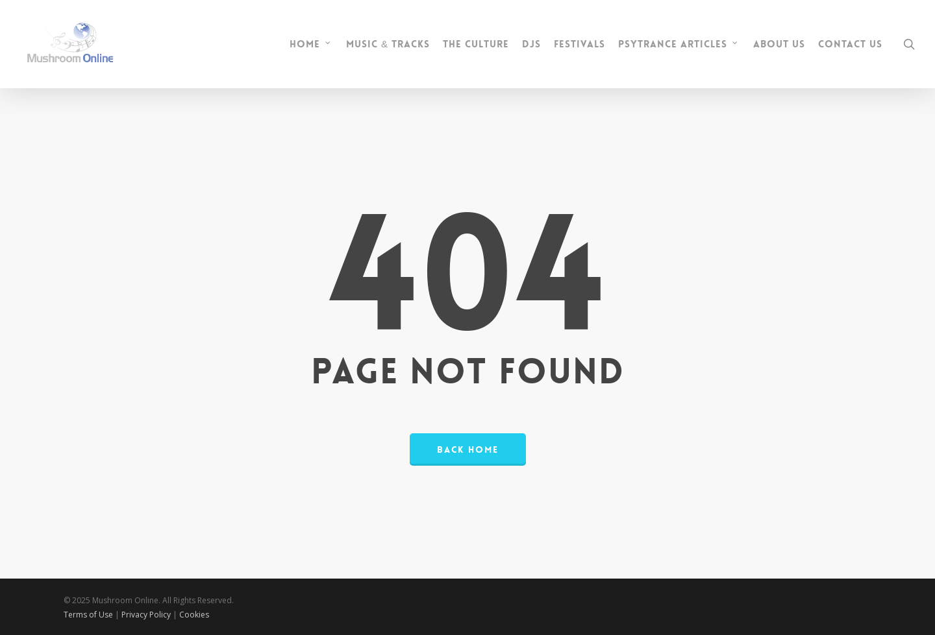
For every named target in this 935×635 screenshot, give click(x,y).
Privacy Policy (147, 614)
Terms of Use (88, 614)
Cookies (194, 614)
